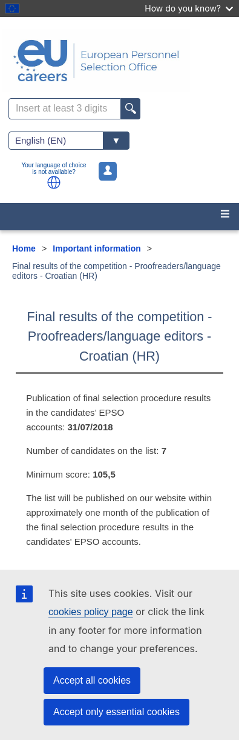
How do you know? (189, 8)
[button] (54, 182)
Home (24, 248)
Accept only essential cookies (116, 712)
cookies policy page (90, 612)
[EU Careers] (119, 60)
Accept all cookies (92, 680)
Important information (96, 248)
